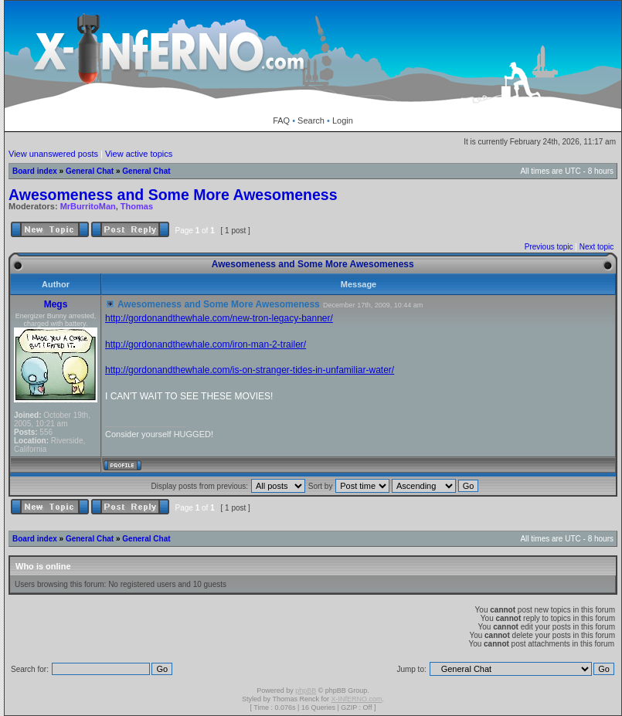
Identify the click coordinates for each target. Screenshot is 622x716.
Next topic (597, 247)
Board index (34, 171)
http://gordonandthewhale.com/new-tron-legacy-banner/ (219, 318)
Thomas (137, 206)
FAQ (281, 120)
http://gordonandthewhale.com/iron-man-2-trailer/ (205, 344)
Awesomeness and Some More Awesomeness (173, 194)
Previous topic (549, 247)
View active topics (138, 153)
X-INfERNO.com (356, 699)
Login (342, 120)
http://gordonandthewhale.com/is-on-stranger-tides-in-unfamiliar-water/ (249, 370)
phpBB (305, 690)
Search (311, 120)
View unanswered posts (53, 153)
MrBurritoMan (88, 206)
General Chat (90, 171)
